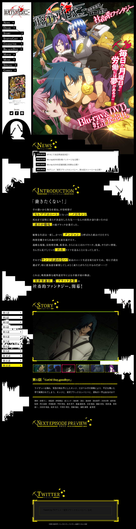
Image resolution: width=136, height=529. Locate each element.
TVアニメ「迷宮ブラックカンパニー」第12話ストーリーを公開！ (74, 170)
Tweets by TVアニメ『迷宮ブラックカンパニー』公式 (67, 510)
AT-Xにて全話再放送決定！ (58, 154)
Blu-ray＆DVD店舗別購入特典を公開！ (63, 165)
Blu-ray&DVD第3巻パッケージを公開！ (63, 159)
